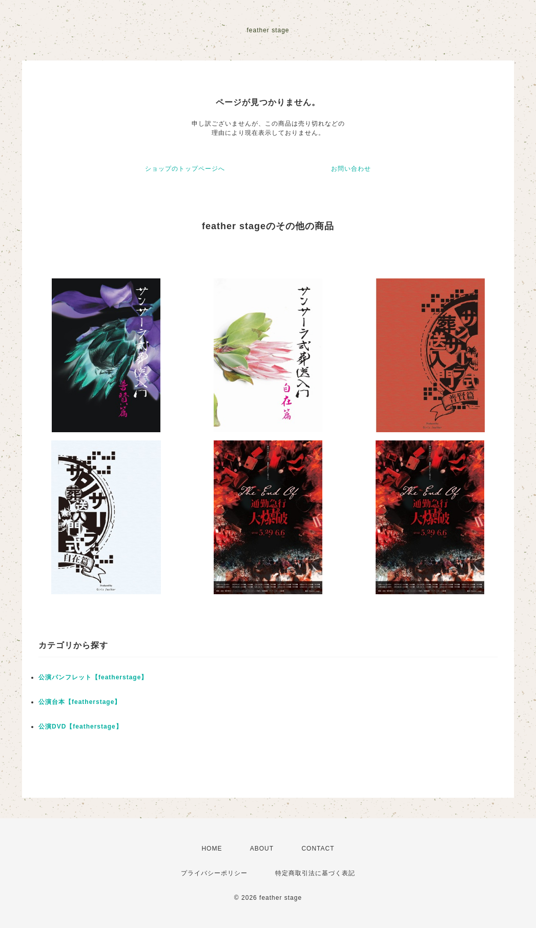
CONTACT (317, 848)
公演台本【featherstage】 (79, 701)
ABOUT (262, 848)
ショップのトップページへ (185, 168)
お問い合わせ (351, 168)
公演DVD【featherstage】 (80, 726)
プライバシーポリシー (214, 873)
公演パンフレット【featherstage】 (93, 677)
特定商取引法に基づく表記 (315, 873)
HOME (211, 848)
